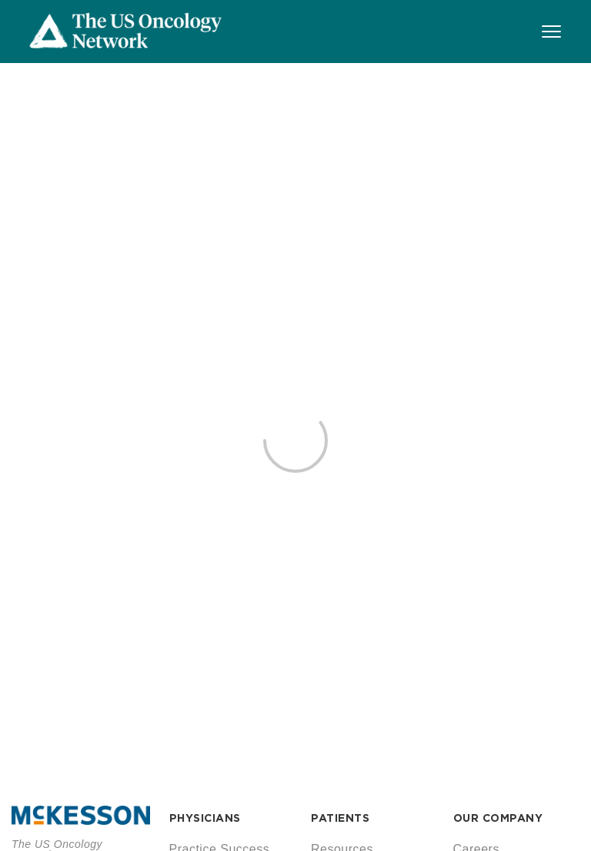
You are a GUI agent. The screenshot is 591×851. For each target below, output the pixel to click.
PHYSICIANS (205, 818)
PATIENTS (340, 818)
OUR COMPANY (498, 818)
